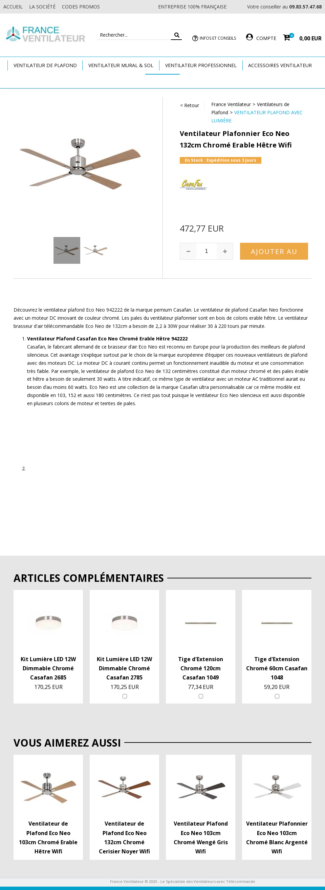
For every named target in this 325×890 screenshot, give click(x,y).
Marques (162, 81)
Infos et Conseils (218, 38)
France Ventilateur (231, 104)
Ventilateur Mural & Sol (120, 65)
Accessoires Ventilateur (280, 65)
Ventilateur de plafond (45, 65)
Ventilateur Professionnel (201, 65)
